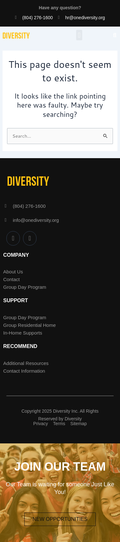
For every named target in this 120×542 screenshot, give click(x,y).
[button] (79, 35)
